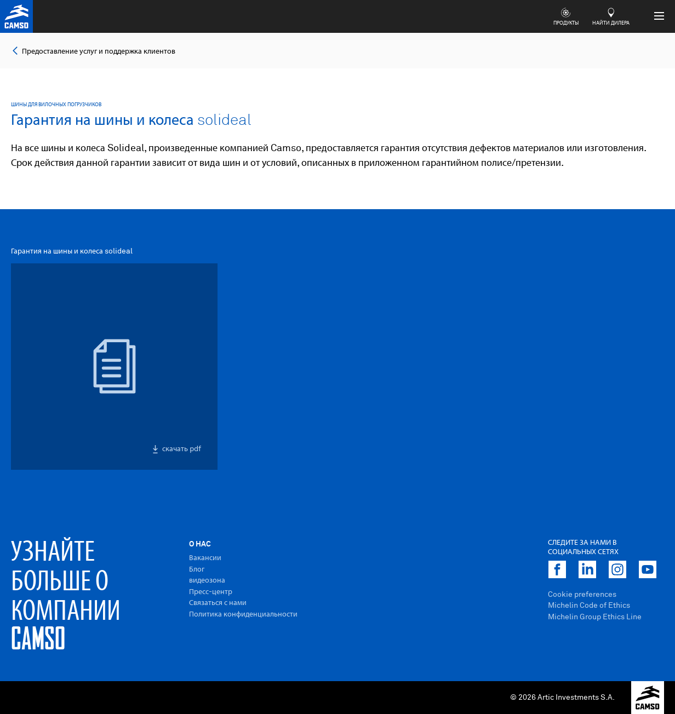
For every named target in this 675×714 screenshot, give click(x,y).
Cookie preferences (582, 594)
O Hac (200, 544)
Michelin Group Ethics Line (595, 617)
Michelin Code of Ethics (589, 605)
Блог (196, 569)
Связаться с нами (218, 603)
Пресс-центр (210, 592)
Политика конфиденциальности (243, 614)
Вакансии (205, 558)
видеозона (207, 580)
